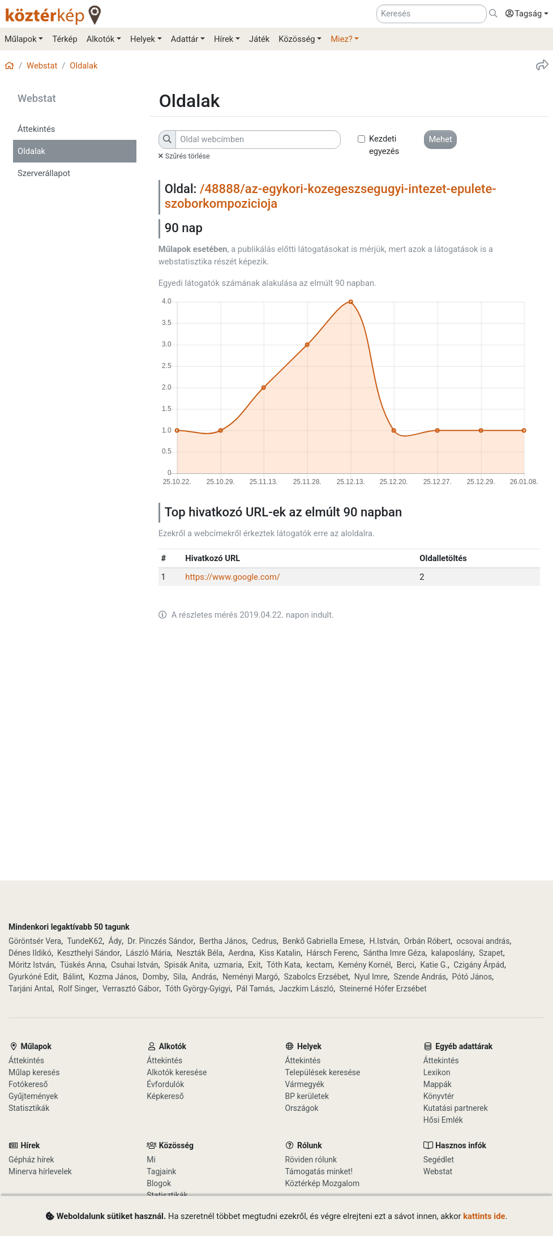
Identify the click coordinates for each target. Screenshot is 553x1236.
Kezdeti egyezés (384, 145)
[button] (524, 14)
